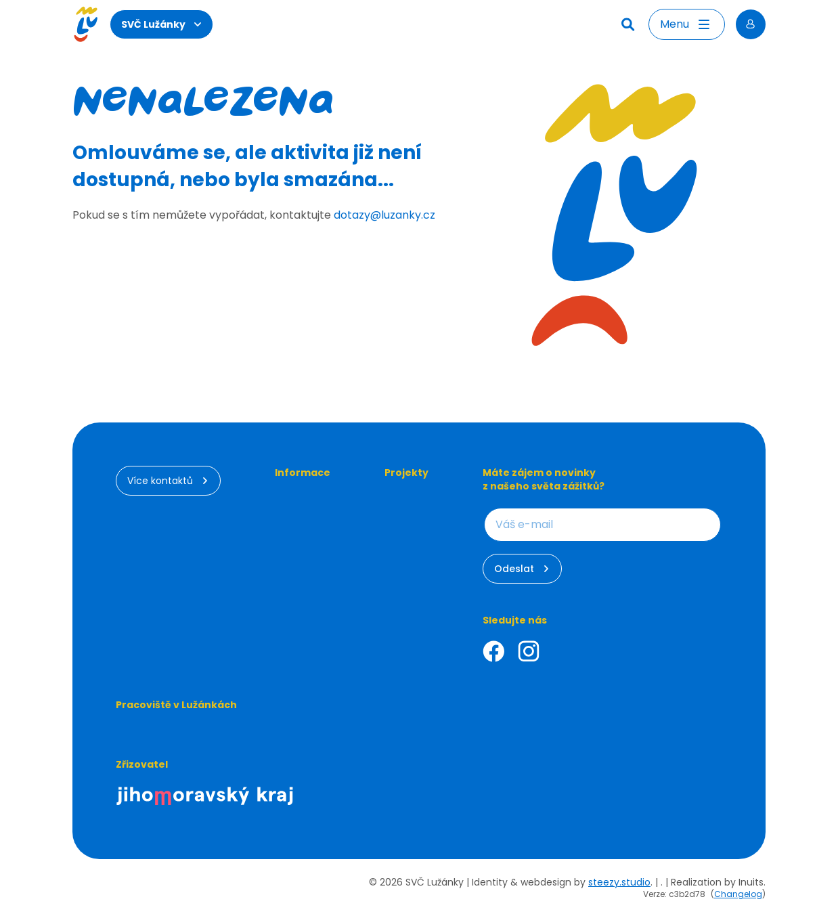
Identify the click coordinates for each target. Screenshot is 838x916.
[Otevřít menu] (686, 24)
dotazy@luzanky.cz (384, 215)
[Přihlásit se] (751, 24)
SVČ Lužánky (161, 24)
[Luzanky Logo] (85, 24)
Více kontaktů (168, 480)
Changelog (738, 894)
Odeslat (522, 568)
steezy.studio (619, 882)
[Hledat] (629, 24)
